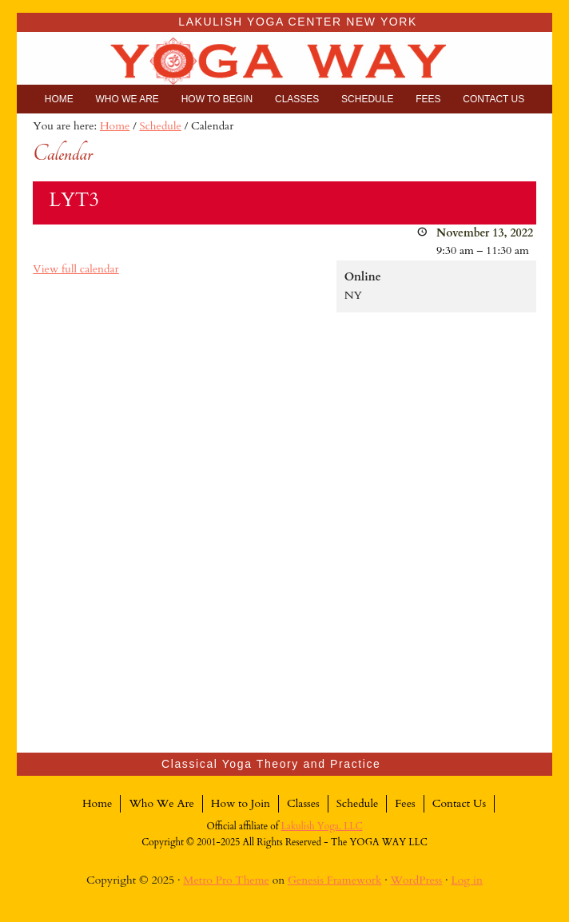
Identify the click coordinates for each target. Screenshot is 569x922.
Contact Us (459, 803)
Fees (405, 803)
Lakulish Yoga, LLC (322, 826)
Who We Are (161, 803)
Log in (467, 880)
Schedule (357, 803)
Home (97, 803)
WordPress (417, 880)
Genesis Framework (335, 880)
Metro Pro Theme (226, 880)
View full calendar (75, 268)
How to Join (240, 803)
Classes (303, 803)
